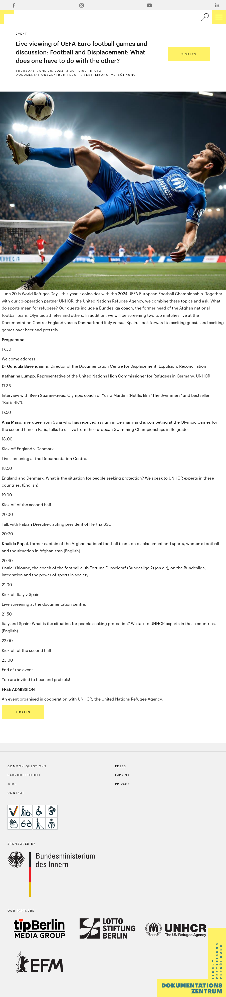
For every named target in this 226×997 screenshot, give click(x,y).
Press (120, 766)
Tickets (188, 54)
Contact (16, 792)
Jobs (12, 784)
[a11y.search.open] (205, 17)
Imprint (122, 775)
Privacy (122, 784)
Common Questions (27, 766)
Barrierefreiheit (24, 775)
